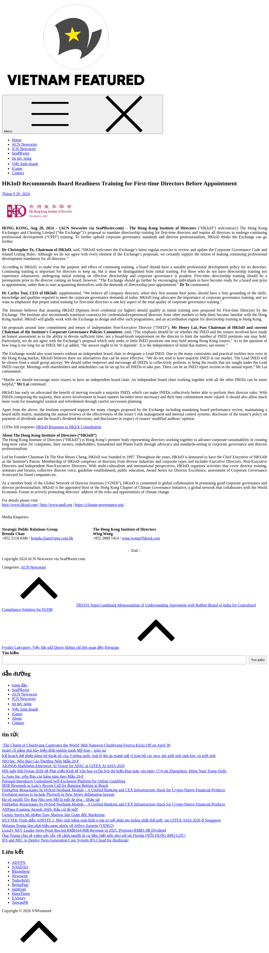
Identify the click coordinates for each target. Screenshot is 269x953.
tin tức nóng (21, 158)
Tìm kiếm (10, 653)
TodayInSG (21, 880)
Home (16, 140)
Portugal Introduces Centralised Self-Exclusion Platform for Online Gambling (63, 781)
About (17, 718)
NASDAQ (20, 867)
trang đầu (19, 685)
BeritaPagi (20, 885)
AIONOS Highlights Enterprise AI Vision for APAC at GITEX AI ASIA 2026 (63, 766)
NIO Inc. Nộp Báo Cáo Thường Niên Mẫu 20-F (40, 761)
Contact (18, 173)
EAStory (19, 898)
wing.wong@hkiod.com (141, 538)
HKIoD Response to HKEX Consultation (68, 427)
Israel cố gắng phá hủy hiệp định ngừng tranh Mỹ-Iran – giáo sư (54, 750)
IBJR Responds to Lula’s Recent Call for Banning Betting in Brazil (55, 785)
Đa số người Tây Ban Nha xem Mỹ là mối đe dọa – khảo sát (51, 799)
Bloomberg (21, 871)
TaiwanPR (20, 902)
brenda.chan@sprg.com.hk (52, 538)
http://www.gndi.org (56, 505)
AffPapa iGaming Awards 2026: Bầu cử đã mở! (40, 809)
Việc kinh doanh (25, 164)
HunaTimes (21, 893)
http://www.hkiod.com (19, 505)
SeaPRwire (20, 153)
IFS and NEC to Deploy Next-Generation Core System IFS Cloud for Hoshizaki (65, 840)
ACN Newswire (24, 144)
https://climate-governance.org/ (99, 505)
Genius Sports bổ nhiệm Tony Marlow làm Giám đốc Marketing (53, 815)
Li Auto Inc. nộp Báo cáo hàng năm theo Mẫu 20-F (43, 776)
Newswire (20, 876)
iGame (17, 168)
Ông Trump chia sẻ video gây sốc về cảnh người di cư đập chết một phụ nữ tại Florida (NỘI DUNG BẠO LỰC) (93, 835)
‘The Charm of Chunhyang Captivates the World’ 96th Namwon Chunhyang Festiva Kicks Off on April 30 (86, 745)
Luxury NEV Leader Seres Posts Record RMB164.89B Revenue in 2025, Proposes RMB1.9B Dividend (84, 830)
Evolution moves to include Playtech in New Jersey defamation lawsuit (58, 794)
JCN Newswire (24, 149)
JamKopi (19, 889)
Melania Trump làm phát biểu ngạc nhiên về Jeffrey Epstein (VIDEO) (58, 826)
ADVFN (18, 862)
